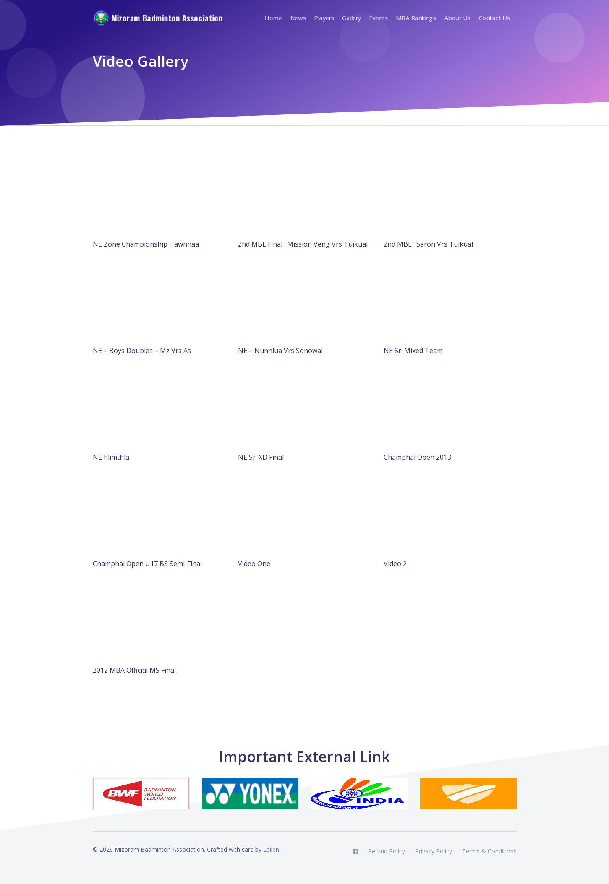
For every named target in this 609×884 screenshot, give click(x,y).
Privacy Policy (433, 851)
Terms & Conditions (489, 851)
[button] (327, 18)
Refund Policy (386, 851)
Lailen (271, 849)
